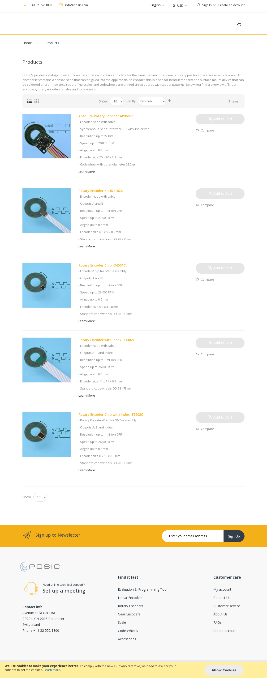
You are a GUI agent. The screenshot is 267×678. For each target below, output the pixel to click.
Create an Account (231, 5)
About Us (220, 614)
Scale (122, 622)
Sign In (207, 5)
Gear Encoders (129, 614)
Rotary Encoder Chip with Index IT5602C (110, 414)
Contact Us (221, 597)
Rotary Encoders (130, 606)
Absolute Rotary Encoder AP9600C (106, 116)
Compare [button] (205, 130)
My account (222, 589)
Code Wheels (128, 630)
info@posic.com (76, 5)
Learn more (52, 670)
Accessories (127, 639)
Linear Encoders (130, 597)
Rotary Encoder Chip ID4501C (102, 265)
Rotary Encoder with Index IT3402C (106, 340)
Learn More (86, 172)
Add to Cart (222, 119)
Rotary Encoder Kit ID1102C (100, 190)
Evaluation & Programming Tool (142, 589)
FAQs (217, 622)
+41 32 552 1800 (40, 5)
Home (27, 43)
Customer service (226, 606)
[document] (133, 670)
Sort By (130, 101)
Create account (225, 630)
